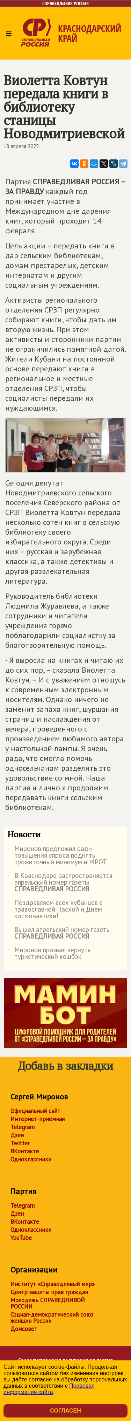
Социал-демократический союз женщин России (51, 1317)
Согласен (65, 1411)
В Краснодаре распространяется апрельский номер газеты (59, 882)
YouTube (21, 1238)
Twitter (20, 1143)
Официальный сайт (35, 1111)
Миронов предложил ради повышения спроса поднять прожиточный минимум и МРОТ (57, 855)
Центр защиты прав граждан (49, 1292)
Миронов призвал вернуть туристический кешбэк (48, 954)
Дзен (17, 1135)
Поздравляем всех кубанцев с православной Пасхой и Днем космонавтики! (55, 909)
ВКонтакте (24, 1151)
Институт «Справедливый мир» (52, 1284)
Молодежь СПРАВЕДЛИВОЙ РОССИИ (47, 1303)
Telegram (22, 1127)
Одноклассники (30, 1159)
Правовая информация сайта (49, 1389)
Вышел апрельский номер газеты (59, 933)
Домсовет (23, 1329)
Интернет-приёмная (37, 1119)
